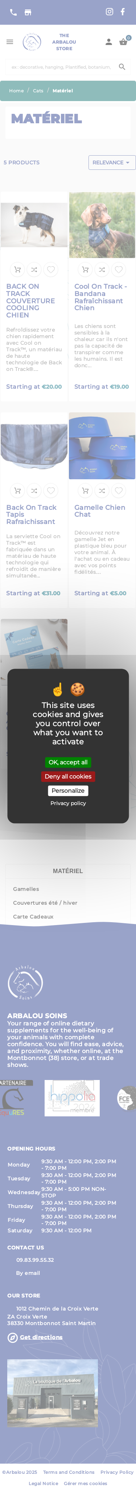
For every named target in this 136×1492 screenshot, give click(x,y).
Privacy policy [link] (68, 803)
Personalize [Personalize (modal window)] (68, 790)
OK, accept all (68, 762)
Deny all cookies (68, 776)
